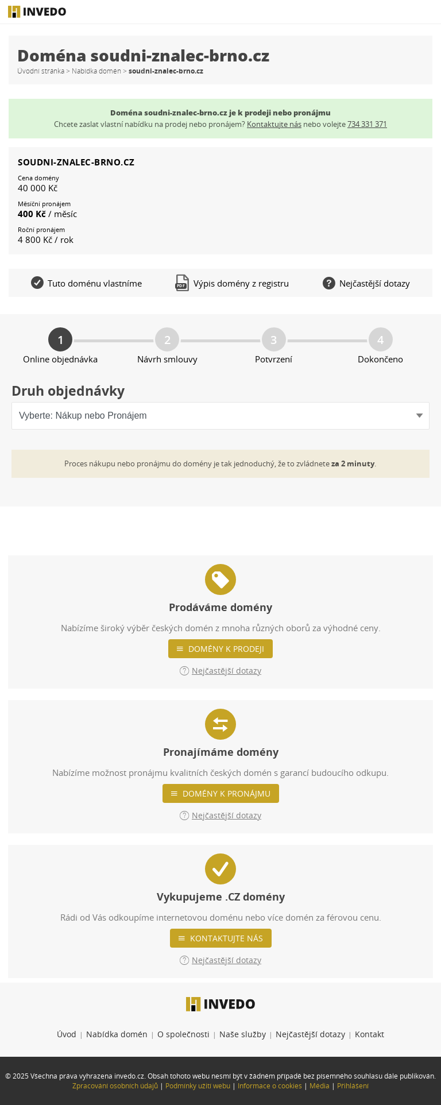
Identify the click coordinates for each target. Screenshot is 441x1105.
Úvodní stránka (40, 71)
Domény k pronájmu (226, 793)
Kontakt (369, 1034)
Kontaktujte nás (226, 938)
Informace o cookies (270, 1086)
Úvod (66, 1034)
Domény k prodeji (226, 648)
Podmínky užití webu (197, 1086)
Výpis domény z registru (232, 283)
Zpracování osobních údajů (115, 1086)
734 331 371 (367, 124)
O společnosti (183, 1034)
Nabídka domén (96, 71)
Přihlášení (353, 1086)
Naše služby (242, 1034)
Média (320, 1086)
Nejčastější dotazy (310, 1034)
